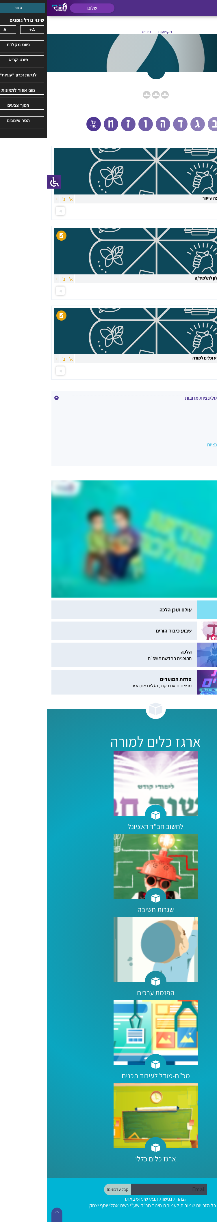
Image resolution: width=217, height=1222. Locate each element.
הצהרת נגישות (126, 1198)
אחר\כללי (199, 407)
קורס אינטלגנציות (192, 432)
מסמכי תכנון (197, 419)
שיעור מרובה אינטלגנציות (184, 444)
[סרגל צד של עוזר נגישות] (7, 182)
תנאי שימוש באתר (94, 1198)
